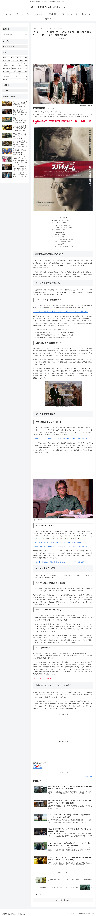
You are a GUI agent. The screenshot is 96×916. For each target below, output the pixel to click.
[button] (26, 34)
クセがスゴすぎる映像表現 (60, 222)
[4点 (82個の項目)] (5, 63)
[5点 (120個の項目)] (23, 60)
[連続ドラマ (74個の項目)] (8, 77)
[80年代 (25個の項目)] (24, 68)
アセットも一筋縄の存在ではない (63, 241)
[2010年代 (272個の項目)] (21, 66)
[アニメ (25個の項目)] (15, 79)
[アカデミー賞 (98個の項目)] (9, 74)
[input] (15, 34)
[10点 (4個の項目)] (6, 57)
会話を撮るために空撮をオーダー (63, 227)
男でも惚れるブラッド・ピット (63, 232)
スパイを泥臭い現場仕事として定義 (64, 239)
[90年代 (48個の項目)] (15, 68)
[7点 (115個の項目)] (6, 60)
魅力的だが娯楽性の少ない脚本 (61, 220)
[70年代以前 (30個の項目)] (9, 71)
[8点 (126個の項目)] (23, 57)
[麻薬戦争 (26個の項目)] (22, 77)
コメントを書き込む (63, 900)
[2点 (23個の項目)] (18, 63)
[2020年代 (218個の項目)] (8, 66)
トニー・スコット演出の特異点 (63, 225)
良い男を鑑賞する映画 (59, 229)
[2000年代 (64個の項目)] (6, 68)
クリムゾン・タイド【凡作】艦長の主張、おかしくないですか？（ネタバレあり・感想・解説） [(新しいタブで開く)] (61, 438)
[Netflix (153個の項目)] (22, 71)
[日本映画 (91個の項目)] (22, 74)
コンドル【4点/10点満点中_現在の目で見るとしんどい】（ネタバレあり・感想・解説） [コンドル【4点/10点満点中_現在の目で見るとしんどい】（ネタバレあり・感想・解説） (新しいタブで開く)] (59, 562)
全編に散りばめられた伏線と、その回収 (63, 246)
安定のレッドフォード (60, 234)
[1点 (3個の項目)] (25, 63)
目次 (61, 217)
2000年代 (53, 108)
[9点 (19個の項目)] (15, 57)
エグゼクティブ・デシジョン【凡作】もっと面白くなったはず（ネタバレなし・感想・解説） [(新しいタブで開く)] (60, 312)
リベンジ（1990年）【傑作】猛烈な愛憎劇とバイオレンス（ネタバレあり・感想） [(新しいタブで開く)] (57, 542)
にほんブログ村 (37, 768)
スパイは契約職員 (59, 244)
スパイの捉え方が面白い (59, 237)
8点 (48, 108)
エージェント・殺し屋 (39, 108)
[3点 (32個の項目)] (12, 63)
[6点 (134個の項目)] (15, 60)
